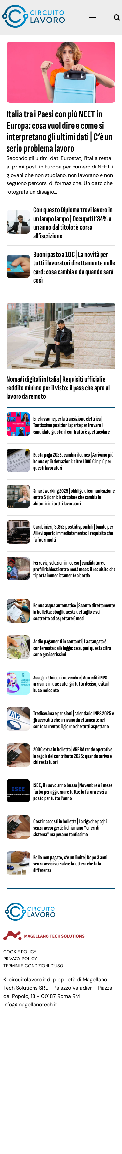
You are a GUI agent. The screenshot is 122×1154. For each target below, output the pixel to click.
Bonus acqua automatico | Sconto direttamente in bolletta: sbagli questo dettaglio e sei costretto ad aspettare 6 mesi (74, 612)
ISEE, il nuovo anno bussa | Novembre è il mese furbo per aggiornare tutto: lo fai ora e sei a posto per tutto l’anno (72, 792)
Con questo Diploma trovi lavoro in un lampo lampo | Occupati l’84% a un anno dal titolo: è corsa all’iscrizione (73, 222)
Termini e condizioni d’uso (33, 966)
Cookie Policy (19, 952)
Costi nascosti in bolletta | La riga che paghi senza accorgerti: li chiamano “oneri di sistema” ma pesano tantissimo (70, 828)
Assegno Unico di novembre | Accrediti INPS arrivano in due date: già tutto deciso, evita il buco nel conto (71, 684)
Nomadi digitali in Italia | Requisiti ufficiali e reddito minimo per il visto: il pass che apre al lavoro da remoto (58, 387)
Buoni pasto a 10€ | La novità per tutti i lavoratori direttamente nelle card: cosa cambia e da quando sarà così (74, 267)
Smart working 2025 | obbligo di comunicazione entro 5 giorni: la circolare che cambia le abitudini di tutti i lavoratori (74, 497)
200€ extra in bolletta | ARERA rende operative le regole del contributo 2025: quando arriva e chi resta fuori (72, 756)
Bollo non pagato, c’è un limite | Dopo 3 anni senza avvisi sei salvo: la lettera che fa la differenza (70, 864)
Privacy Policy (20, 958)
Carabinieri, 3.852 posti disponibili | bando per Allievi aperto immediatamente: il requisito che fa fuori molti (73, 533)
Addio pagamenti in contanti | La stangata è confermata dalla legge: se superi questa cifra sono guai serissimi (72, 648)
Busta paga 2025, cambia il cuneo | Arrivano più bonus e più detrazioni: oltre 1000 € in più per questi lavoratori (73, 461)
